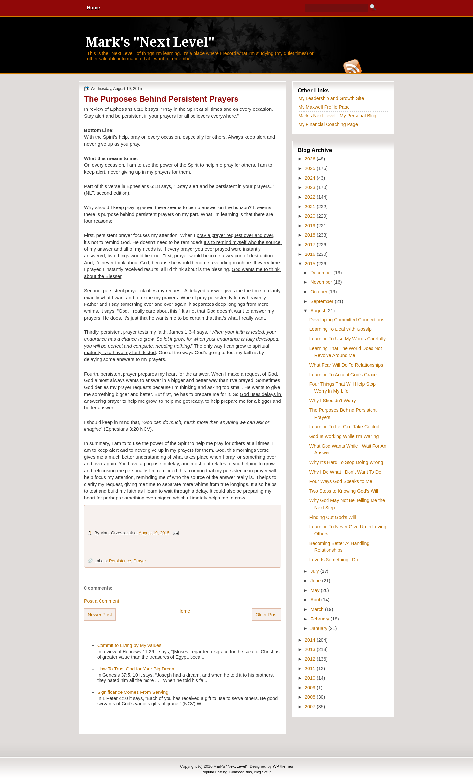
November (321, 282)
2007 (311, 706)
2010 (311, 678)
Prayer (139, 560)
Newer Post (100, 614)
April (315, 599)
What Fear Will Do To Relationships (346, 365)
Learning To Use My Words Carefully (347, 338)
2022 (311, 197)
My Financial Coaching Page (328, 124)
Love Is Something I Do (333, 559)
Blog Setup (263, 772)
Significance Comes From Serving (132, 692)
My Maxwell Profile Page (324, 106)
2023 (311, 187)
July (315, 571)
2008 (311, 697)
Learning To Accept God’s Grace (343, 374)
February (320, 618)
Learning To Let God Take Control (344, 426)
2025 (311, 168)
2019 (311, 225)
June (316, 580)
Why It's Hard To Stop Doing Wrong (346, 462)
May (315, 590)
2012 (311, 659)
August (318, 310)
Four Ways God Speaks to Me (340, 481)
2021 (311, 206)
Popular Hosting (214, 772)
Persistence (120, 560)
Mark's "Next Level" (149, 42)
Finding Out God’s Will (332, 517)
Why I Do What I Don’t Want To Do (345, 471)
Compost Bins (240, 772)
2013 (311, 649)
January (319, 628)
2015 (311, 263)
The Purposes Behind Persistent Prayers (161, 98)
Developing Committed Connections (346, 319)
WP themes (283, 766)
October (319, 291)
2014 (311, 640)
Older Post (266, 614)
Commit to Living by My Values (129, 645)
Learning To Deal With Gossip (340, 329)
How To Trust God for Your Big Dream (136, 668)
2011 (311, 668)
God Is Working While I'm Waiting (344, 436)
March (317, 609)
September (322, 301)
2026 (311, 158)
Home (183, 611)
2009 (311, 687)
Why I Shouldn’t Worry (332, 400)
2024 (311, 178)
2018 (311, 235)
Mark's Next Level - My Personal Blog (337, 115)
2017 (311, 244)
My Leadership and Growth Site (331, 98)
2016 (311, 254)
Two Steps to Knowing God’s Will (343, 491)
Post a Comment (101, 601)
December (321, 272)
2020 (311, 216)
